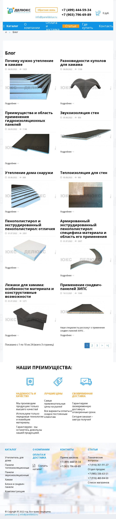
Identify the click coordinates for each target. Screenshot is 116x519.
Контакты (67, 449)
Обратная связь (46, 10)
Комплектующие (15, 491)
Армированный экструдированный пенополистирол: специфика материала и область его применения (83, 228)
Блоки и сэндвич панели (14, 485)
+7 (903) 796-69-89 (76, 14)
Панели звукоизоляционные (17, 474)
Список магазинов (98, 482)
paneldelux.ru (11, 514)
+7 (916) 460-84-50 (98, 478)
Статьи (71, 26)
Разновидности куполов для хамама (83, 62)
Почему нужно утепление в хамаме (29, 62)
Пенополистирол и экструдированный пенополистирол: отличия (30, 224)
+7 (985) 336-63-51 (98, 473)
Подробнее (12, 103)
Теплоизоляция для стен (83, 172)
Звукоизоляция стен (79, 112)
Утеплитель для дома (14, 459)
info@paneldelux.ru (46, 17)
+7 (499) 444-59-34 (76, 10)
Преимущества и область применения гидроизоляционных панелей (29, 118)
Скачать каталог (40, 467)
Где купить (88, 26)
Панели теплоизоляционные (17, 466)
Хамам (9, 479)
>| (107, 345)
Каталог (10, 449)
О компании (33, 26)
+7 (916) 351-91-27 (98, 464)
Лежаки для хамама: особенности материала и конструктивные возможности (29, 290)
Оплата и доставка (53, 26)
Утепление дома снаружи (29, 172)
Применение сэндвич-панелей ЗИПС (81, 286)
